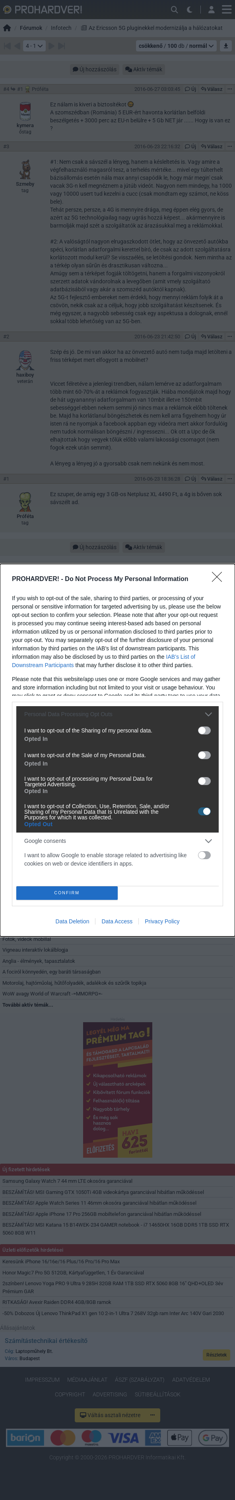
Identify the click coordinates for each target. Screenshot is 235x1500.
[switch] (204, 730)
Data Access (116, 921)
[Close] (219, 579)
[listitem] (117, 714)
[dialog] (117, 749)
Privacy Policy (162, 921)
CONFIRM (67, 892)
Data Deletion (72, 921)
